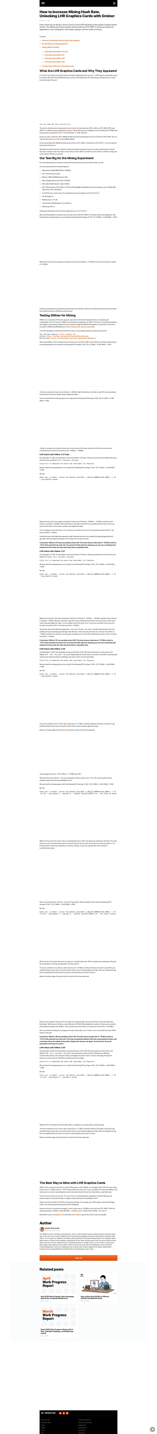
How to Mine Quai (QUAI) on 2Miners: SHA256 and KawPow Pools (96, 1295)
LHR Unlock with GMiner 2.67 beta (57, 52)
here (68, 124)
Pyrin (42, 1430)
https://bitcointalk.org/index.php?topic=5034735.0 (73, 338)
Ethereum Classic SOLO (84, 1422)
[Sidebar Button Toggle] (114, 3)
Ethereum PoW (45, 1420)
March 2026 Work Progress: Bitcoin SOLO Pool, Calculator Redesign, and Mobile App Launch (58, 1330)
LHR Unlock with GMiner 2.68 (55, 58)
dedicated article (54, 139)
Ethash (74, 128)
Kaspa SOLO (82, 1425)
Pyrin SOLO (82, 1430)
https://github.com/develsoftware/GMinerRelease (67, 336)
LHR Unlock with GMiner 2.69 (55, 62)
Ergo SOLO (81, 1433)
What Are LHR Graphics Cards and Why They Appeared (62, 40)
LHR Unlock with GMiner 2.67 (55, 55)
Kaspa (42, 1425)
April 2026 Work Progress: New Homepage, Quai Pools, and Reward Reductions (58, 1295)
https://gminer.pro (67, 334)
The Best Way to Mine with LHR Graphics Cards (59, 66)
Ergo (42, 1433)
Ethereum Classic (45, 1422)
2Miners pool (65, 730)
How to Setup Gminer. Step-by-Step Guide (81, 327)
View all (78, 1256)
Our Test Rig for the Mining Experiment (56, 44)
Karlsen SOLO (82, 1427)
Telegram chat (59, 1215)
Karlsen (43, 1427)
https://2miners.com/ (52, 1231)
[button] (114, 3)
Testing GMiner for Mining (51, 47)
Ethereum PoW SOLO (84, 1420)
